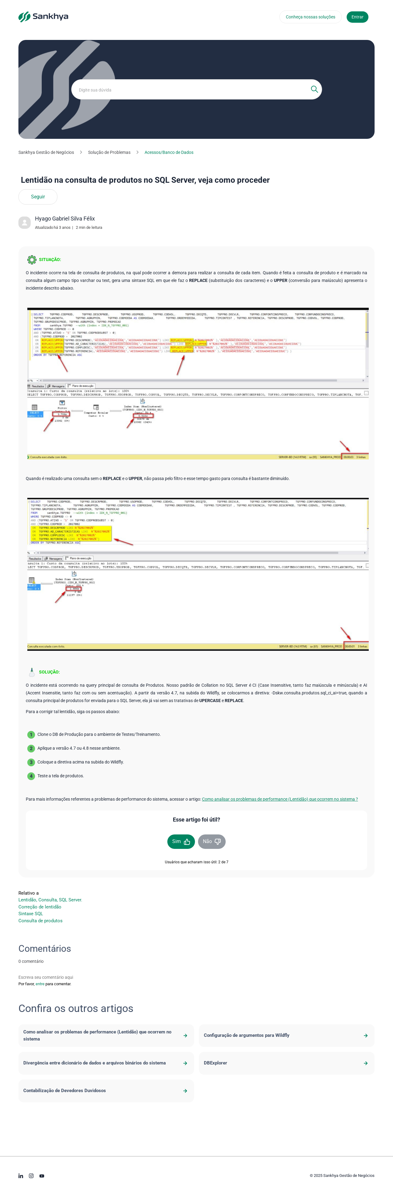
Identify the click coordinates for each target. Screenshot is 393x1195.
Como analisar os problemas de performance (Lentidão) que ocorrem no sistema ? (280, 799)
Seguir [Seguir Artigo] (38, 197)
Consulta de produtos (40, 921)
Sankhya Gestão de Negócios (46, 152)
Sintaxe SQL (30, 913)
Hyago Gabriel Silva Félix (65, 218)
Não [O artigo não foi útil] (207, 841)
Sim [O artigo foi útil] (176, 841)
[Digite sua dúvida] (196, 89)
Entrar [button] (358, 16)
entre (40, 984)
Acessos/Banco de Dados (169, 152)
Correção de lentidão (39, 907)
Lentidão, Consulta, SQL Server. (50, 900)
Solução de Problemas (109, 152)
